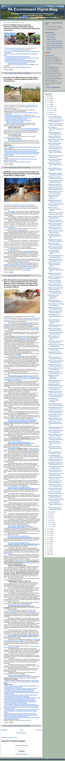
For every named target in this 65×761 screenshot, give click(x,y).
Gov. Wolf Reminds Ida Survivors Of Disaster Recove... (54, 252)
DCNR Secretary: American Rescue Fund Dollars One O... (55, 423)
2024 (48, 100)
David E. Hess (50, 55)
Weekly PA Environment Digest (54, 45)
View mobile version (21, 732)
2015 (48, 539)
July (49, 514)
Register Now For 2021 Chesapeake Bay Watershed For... (55, 269)
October (50, 112)
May (49, 518)
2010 (48, 550)
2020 (48, 529)
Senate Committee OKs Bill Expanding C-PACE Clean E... (55, 170)
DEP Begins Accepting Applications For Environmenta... (53, 377)
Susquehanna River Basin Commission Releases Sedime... (54, 264)
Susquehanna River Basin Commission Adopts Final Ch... (55, 448)
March (50, 522)
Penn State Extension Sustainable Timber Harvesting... (53, 400)
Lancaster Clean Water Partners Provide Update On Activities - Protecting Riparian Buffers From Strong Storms (21, 79)
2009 (48, 552)
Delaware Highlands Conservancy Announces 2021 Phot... (54, 209)
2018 (48, 533)
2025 (48, 98)
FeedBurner (25, 754)
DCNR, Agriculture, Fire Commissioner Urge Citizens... (53, 337)
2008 (48, 554)
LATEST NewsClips (51, 34)
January (50, 526)
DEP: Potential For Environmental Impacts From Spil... (55, 129)
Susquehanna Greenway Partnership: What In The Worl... (54, 443)
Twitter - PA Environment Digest (54, 41)
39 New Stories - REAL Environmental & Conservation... (53, 296)
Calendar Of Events (51, 39)
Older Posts (38, 730)
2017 (48, 535)
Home (21, 730)
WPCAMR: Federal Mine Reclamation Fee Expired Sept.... (55, 236)
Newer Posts (4, 730)
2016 (48, 537)
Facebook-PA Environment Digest (54, 43)
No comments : (27, 73)
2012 (48, 545)
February (50, 524)
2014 (48, 541)
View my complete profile (53, 87)
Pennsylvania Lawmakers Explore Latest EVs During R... (55, 164)
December (51, 108)
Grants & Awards (50, 36)
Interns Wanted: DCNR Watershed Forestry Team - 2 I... (56, 316)
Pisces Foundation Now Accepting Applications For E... (55, 504)
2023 (48, 102)
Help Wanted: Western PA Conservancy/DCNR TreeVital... (54, 321)
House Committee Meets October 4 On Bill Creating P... (55, 152)
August (50, 512)
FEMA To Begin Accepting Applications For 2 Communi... (54, 196)
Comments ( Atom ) (12, 737)
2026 (48, 96)
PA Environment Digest (24, 720)
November (51, 110)
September (51, 114)
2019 (48, 531)
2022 (48, 104)
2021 (48, 106)
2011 (48, 547)
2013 (48, 543)
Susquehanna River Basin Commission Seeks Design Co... (55, 353)
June (49, 516)
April (49, 520)
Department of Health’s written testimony (20, 356)
